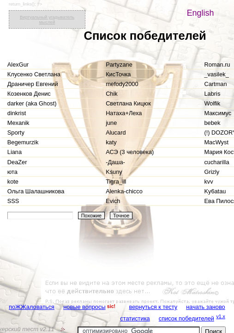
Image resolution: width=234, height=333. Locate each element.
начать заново (205, 306)
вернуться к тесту (153, 306)
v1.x (220, 316)
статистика (135, 318)
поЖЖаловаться (31, 306)
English (200, 13)
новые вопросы (84, 306)
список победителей (186, 318)
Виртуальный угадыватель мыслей (47, 19)
